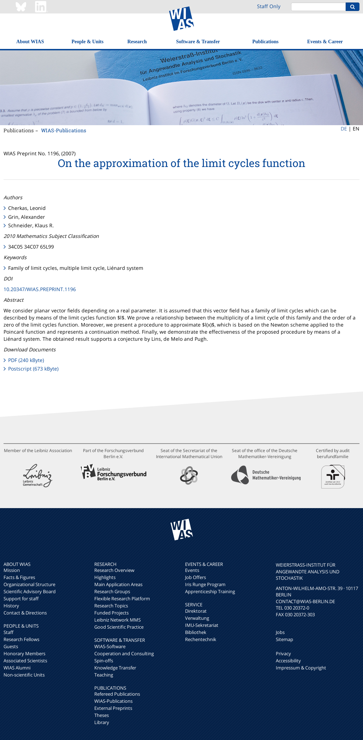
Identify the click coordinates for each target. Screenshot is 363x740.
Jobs (280, 632)
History (11, 605)
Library (101, 722)
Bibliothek (195, 632)
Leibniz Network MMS (117, 620)
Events (192, 570)
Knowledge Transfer (115, 667)
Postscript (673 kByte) (33, 368)
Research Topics (111, 605)
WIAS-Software (109, 646)
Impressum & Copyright (301, 667)
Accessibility (288, 660)
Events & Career (325, 41)
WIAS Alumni (17, 667)
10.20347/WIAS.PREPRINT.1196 (40, 289)
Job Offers (195, 577)
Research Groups (112, 591)
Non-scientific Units (24, 675)
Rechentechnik (200, 639)
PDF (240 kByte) (26, 360)
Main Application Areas (118, 584)
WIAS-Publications (63, 130)
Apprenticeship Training (210, 591)
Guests (11, 646)
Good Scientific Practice (119, 627)
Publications (265, 41)
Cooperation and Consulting (124, 653)
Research (137, 41)
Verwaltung (197, 618)
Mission (12, 570)
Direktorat (196, 611)
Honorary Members (24, 653)
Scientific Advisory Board (30, 591)
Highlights (105, 577)
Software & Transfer (198, 41)
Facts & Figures (19, 577)
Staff (8, 632)
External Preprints (113, 708)
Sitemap (284, 639)
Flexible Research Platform (122, 598)
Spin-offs (103, 660)
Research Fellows (21, 639)
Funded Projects (111, 613)
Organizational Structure (29, 584)
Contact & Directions (25, 613)
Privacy (283, 653)
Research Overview (114, 570)
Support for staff (21, 598)
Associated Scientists (25, 660)
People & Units (88, 41)
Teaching (103, 675)
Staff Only (268, 6)
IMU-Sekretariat (201, 625)
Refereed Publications (117, 694)
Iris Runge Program (205, 584)
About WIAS (30, 41)
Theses (101, 715)
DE (344, 128)
